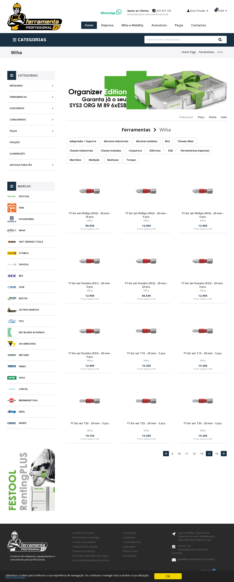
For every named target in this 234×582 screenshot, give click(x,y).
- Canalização (129, 532)
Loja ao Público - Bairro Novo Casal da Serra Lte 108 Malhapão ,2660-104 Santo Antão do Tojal (197, 536)
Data (224, 117)
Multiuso (113, 160)
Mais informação (15, 578)
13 (201, 453)
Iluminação (17, 153)
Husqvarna (26, 219)
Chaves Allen (186, 141)
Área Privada (197, 10)
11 (186, 453)
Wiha (22, 230)
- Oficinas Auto (130, 551)
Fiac (21, 321)
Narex (23, 423)
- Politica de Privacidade (84, 546)
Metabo (24, 355)
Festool (24, 196)
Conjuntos (135, 150)
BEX (21, 275)
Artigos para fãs (21, 165)
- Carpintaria (128, 537)
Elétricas (155, 150)
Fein (21, 207)
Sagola (24, 264)
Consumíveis (18, 119)
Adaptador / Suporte (83, 141)
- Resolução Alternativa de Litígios (89, 555)
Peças (179, 25)
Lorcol (23, 389)
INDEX (22, 366)
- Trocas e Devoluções (83, 542)
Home (89, 25)
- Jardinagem (128, 546)
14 (209, 453)
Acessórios (159, 25)
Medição (94, 160)
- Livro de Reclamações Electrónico (90, 560)
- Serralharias (129, 555)
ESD (170, 150)
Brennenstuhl (28, 400)
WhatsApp (111, 13)
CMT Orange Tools (31, 241)
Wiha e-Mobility (132, 25)
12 (194, 453)
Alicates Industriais (116, 141)
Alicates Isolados (146, 141)
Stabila (24, 253)
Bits (167, 141)
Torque (131, 160)
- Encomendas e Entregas (85, 537)
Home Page (189, 52)
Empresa (107, 25)
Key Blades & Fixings (32, 332)
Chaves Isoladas (111, 150)
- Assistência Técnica (82, 532)
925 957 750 (149, 12)
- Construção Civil (131, 542)
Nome (212, 117)
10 (179, 453)
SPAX (22, 377)
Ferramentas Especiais (195, 150)
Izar (21, 287)
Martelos (75, 160)
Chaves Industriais (81, 150)
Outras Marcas (29, 309)
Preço (201, 117)
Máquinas (16, 85)
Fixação (15, 142)
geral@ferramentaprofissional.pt (196, 559)
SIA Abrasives (27, 343)
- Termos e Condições (83, 551)
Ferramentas (206, 52)
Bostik (23, 298)
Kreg (22, 411)
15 (216, 453)
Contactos (198, 25)
